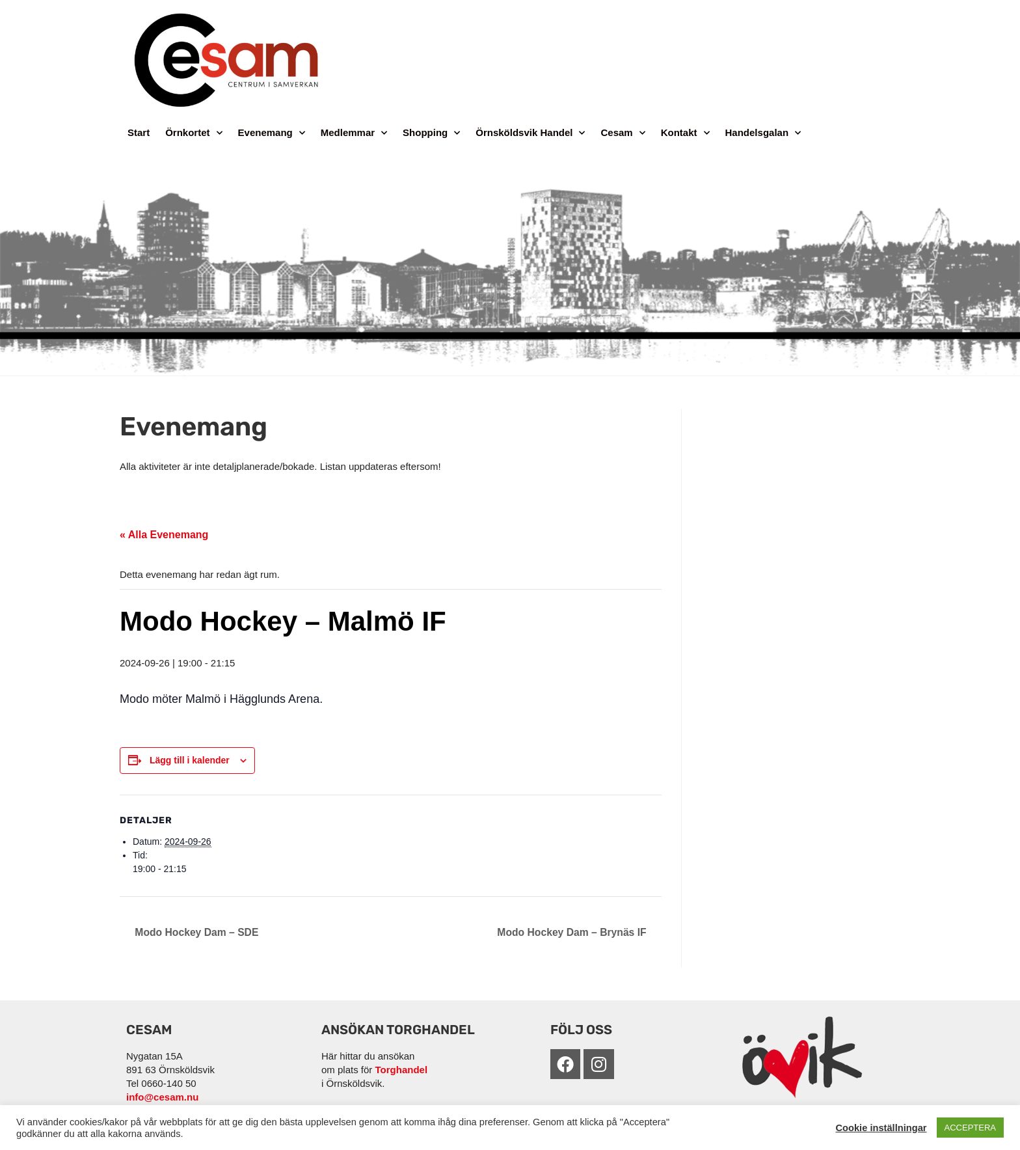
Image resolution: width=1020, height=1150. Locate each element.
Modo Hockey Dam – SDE (196, 932)
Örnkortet (193, 133)
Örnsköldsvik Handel (530, 133)
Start (139, 132)
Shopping (431, 133)
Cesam (622, 133)
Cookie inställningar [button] (880, 1128)
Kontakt (685, 133)
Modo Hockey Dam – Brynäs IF (571, 932)
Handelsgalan (763, 133)
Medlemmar (354, 133)
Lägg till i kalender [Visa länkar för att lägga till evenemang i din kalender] (190, 760)
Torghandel (401, 1069)
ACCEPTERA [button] (970, 1127)
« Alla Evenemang (164, 534)
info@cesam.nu (162, 1096)
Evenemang (271, 133)
